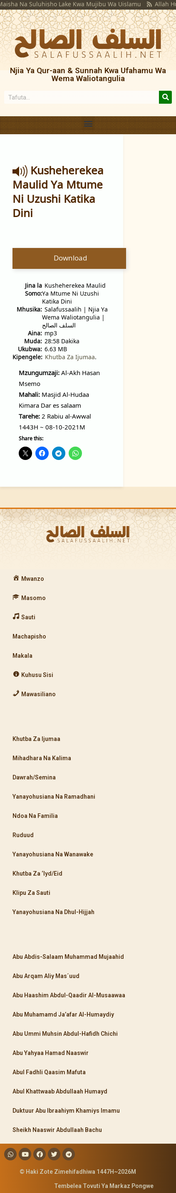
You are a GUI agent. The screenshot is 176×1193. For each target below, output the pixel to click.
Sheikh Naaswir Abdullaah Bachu (57, 1130)
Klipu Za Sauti (31, 892)
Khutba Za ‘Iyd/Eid (37, 873)
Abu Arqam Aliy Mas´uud (45, 976)
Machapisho (29, 636)
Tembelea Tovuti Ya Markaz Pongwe (104, 1186)
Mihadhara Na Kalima (41, 758)
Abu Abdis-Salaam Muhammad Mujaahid (68, 956)
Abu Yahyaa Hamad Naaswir (50, 1053)
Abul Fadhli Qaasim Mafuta (49, 1072)
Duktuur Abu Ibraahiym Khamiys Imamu (66, 1110)
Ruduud (23, 835)
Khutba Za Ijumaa (70, 357)
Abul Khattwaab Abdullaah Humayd (59, 1091)
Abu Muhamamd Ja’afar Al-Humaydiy (63, 1014)
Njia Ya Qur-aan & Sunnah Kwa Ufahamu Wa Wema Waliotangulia (88, 74)
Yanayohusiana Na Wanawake (52, 854)
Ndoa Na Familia (35, 815)
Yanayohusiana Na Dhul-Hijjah (53, 912)
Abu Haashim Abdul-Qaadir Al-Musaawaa (68, 995)
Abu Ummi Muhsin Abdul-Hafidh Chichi (65, 1033)
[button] (88, 123)
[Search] (165, 97)
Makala (22, 655)
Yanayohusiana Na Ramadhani (53, 796)
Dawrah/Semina (34, 777)
